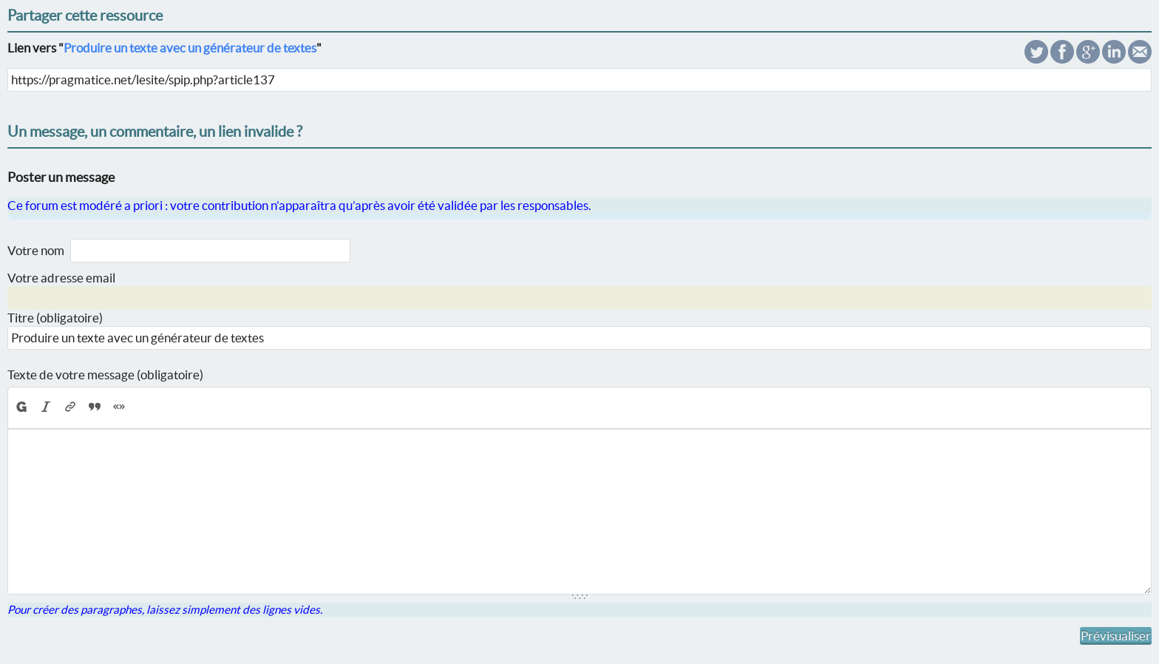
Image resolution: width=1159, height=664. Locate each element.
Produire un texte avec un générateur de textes (190, 48)
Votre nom (35, 250)
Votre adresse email (61, 278)
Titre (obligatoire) (55, 318)
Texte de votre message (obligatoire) (105, 374)
